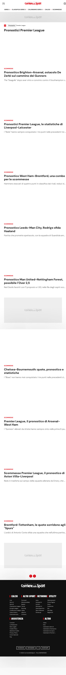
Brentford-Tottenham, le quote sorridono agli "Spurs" (34, 526)
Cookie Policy (13, 629)
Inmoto (38, 604)
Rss (48, 608)
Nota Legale (13, 627)
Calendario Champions (49, 629)
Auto (37, 600)
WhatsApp (45, 648)
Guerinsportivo (40, 608)
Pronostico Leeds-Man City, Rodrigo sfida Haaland (32, 229)
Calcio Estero (13, 612)
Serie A (6, 9)
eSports (23, 612)
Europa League (14, 608)
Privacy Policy (14, 633)
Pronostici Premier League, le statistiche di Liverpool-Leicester (33, 126)
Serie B (12, 604)
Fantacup (38, 612)
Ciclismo (23, 614)
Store (49, 604)
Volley (23, 610)
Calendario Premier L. (49, 633)
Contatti (12, 623)
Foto (44, 625)
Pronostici (11, 25)
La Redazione (13, 625)
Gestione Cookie (14, 631)
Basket (23, 604)
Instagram (31, 648)
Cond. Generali (14, 635)
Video (44, 623)
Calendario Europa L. (49, 631)
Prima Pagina (51, 602)
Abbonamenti (51, 600)
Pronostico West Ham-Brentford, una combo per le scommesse (34, 177)
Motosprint (39, 606)
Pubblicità (50, 606)
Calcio (47, 9)
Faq (11, 637)
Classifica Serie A (19, 9)
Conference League (15, 610)
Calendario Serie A (35, 9)
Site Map (49, 610)
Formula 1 (24, 600)
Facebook (21, 648)
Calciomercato (14, 614)
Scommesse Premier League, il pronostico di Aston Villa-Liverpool (34, 474)
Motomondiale (25, 602)
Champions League (15, 606)
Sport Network (40, 610)
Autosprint (39, 602)
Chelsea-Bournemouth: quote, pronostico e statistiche (34, 371)
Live (11, 600)
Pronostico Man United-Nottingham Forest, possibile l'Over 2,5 (33, 281)
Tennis (23, 606)
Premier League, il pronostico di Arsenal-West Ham (32, 423)
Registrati (50, 612)
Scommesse (57, 9)
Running (23, 608)
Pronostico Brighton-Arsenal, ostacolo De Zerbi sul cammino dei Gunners (32, 74)
